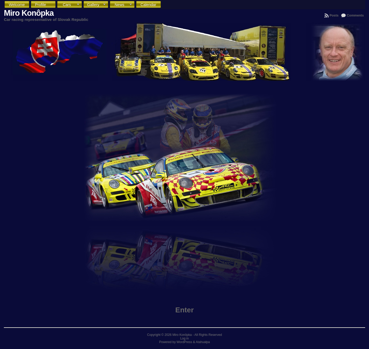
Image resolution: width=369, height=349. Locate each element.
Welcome (18, 5)
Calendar (150, 5)
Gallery (96, 4)
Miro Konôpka (29, 13)
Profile (44, 4)
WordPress (184, 342)
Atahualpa (203, 342)
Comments (355, 15)
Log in (184, 338)
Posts (334, 15)
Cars (71, 4)
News (123, 4)
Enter (184, 310)
